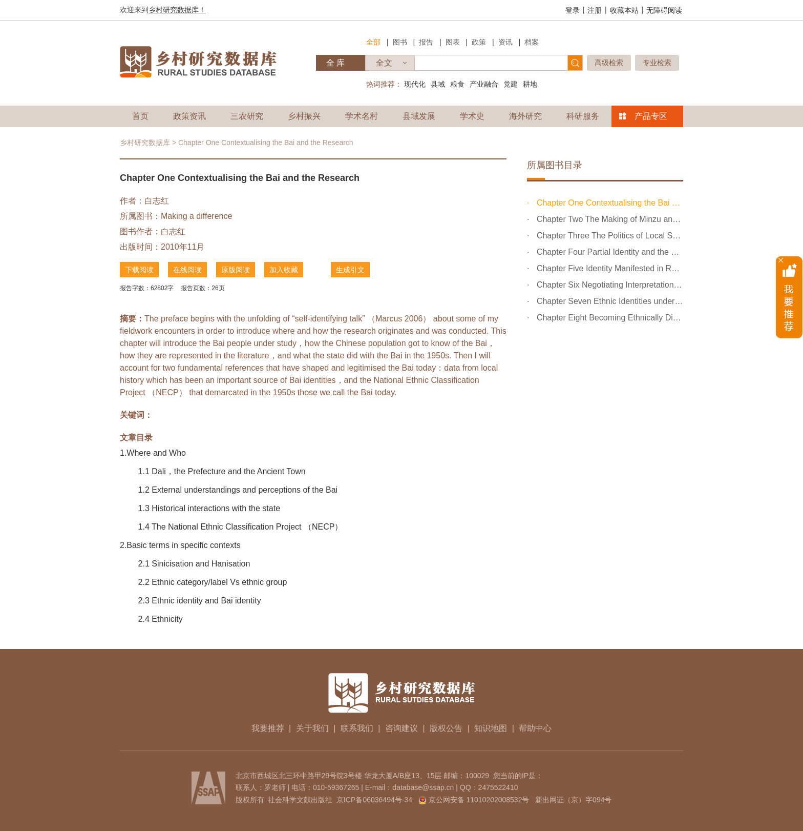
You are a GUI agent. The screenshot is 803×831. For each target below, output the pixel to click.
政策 (479, 42)
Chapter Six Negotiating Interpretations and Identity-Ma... (608, 284)
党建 (510, 84)
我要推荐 (267, 728)
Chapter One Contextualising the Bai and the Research (608, 202)
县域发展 (419, 116)
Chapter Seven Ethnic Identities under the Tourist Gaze (608, 301)
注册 (594, 10)
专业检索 (657, 62)
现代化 (415, 84)
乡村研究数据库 (145, 142)
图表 (453, 42)
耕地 (530, 84)
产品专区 (651, 116)
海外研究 (525, 116)
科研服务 (582, 116)
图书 (400, 42)
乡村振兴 (304, 116)
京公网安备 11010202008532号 (479, 800)
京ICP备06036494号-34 (374, 800)
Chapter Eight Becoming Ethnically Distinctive (608, 317)
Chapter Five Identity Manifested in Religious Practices (608, 268)
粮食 (457, 84)
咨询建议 (401, 728)
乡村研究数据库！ (177, 10)
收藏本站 (624, 10)
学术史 (472, 116)
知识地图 (490, 728)
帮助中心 (535, 728)
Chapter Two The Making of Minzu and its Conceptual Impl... (608, 219)
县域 (438, 84)
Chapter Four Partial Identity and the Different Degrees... (608, 252)
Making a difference (196, 216)
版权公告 (446, 728)
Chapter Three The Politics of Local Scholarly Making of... (608, 235)
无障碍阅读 (664, 10)
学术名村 (361, 116)
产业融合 (484, 84)
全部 (373, 42)
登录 (572, 10)
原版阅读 (235, 270)
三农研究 (246, 116)
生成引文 (350, 270)
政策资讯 (189, 116)
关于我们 (312, 728)
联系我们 (357, 728)
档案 (531, 42)
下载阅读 (139, 270)
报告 (426, 42)
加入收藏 (283, 270)
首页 (140, 116)
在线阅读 (187, 270)
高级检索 (609, 62)
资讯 (505, 42)
